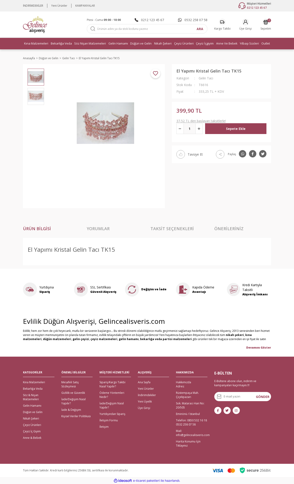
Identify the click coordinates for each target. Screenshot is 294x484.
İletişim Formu (108, 420)
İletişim (104, 427)
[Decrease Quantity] (180, 128)
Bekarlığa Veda (32, 389)
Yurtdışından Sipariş (112, 414)
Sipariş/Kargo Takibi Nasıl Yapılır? (112, 384)
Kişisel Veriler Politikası (76, 416)
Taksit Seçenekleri (172, 228)
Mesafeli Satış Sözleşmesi (70, 384)
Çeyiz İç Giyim (32, 431)
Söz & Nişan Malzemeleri (31, 397)
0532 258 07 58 (186, 424)
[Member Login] (245, 25)
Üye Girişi (144, 408)
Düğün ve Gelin (32, 412)
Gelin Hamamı (32, 406)
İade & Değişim (71, 410)
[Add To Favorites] (155, 73)
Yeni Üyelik (145, 401)
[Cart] (265, 25)
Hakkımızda (183, 382)
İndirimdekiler (147, 395)
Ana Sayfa (144, 382)
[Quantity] (190, 128)
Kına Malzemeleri (34, 382)
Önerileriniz (228, 228)
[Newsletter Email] (243, 396)
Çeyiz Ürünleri (32, 425)
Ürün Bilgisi (37, 228)
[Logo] (35, 24)
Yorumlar (98, 228)
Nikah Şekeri (31, 418)
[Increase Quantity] (199, 128)
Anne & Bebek (32, 438)
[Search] (147, 29)
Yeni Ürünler (59, 6)
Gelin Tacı (206, 78)
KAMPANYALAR (85, 6)
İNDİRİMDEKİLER (33, 6)
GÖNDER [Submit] (262, 396)
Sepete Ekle (236, 128)
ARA (200, 29)
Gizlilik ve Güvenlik (73, 393)
